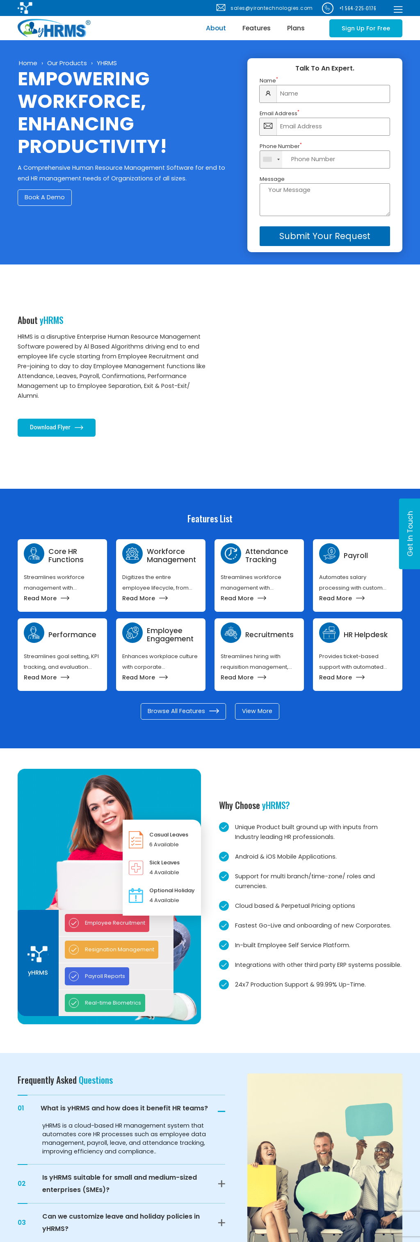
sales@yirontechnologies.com (264, 8)
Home (28, 63)
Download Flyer (56, 427)
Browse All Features (183, 711)
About (216, 28)
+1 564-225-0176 (349, 8)
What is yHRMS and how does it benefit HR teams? (113, 1108)
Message (272, 179)
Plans (296, 28)
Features (256, 28)
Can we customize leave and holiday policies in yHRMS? (109, 1222)
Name (269, 80)
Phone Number (281, 146)
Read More (46, 598)
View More (257, 711)
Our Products (67, 63)
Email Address (279, 113)
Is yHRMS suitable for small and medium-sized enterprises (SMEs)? (107, 1183)
